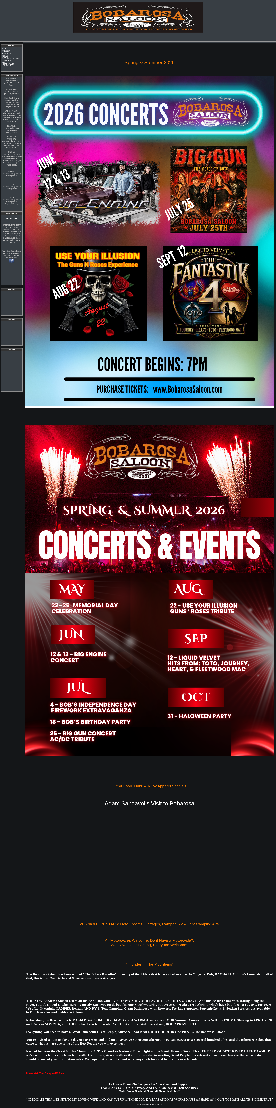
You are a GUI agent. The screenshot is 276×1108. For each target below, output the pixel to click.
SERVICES (5, 52)
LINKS (3, 62)
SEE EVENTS (11, 219)
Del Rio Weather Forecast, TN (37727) (149, 1104)
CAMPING (5, 55)
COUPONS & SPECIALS (10, 59)
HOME (3, 48)
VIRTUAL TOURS (7, 66)
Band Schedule (11, 213)
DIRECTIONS (6, 53)
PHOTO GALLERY (8, 64)
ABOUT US (5, 50)
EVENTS (4, 57)
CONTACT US (6, 60)
